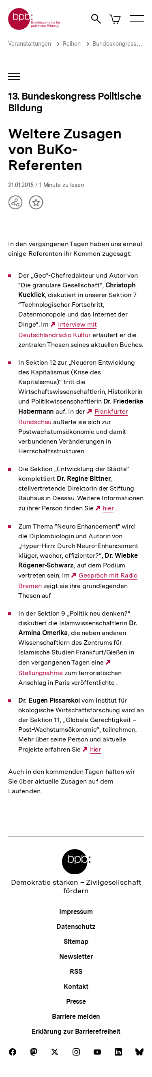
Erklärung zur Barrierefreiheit (76, 1031)
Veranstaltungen (29, 43)
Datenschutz (76, 926)
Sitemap (76, 941)
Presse (76, 1001)
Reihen (72, 43)
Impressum (76, 912)
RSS (76, 971)
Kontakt (76, 986)
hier (108, 508)
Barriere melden (76, 1016)
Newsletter (76, 956)
